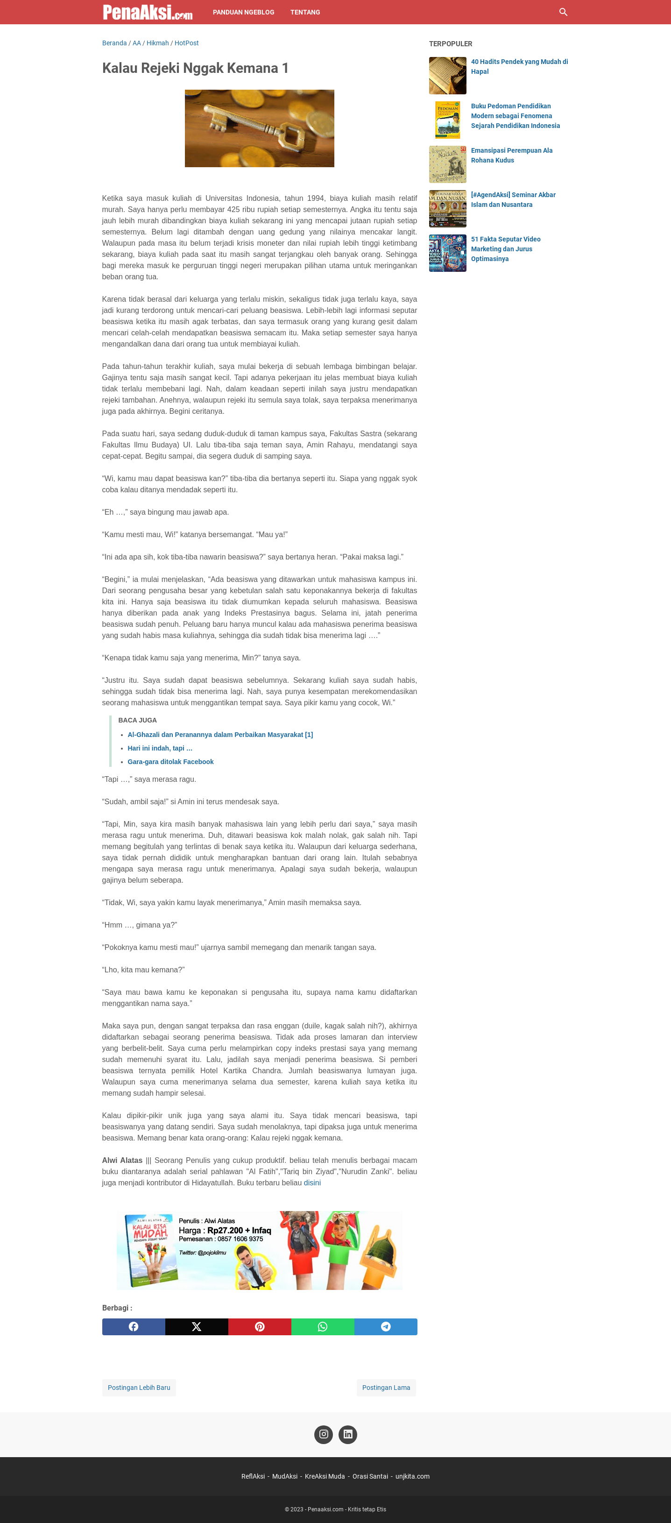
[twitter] (196, 1326)
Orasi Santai (370, 1476)
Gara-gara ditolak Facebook (171, 761)
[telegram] (385, 1326)
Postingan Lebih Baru (139, 1387)
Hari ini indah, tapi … (160, 748)
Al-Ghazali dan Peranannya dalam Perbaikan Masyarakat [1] (220, 734)
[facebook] (133, 1326)
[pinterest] (259, 1326)
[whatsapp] (322, 1326)
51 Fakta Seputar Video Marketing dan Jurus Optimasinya (506, 248)
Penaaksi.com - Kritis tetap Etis (347, 1509)
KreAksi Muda (325, 1476)
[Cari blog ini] (563, 12)
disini (312, 1183)
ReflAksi (253, 1476)
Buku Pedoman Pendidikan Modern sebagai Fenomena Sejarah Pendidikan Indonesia (515, 115)
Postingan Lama (386, 1387)
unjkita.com (413, 1476)
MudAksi (284, 1476)
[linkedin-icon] (348, 1434)
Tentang (305, 12)
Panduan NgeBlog (244, 12)
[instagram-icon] (323, 1434)
